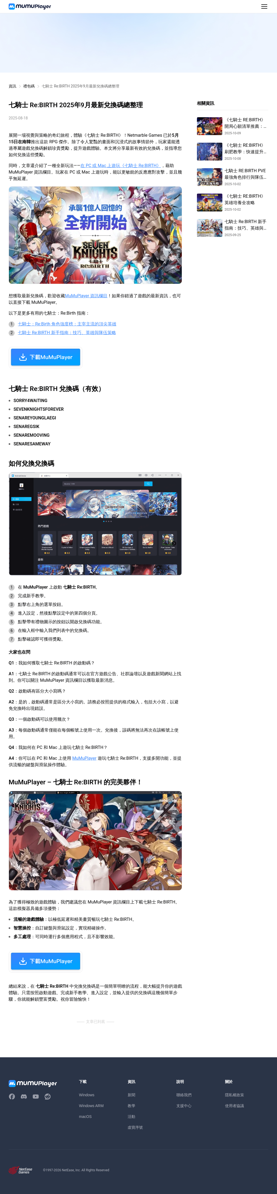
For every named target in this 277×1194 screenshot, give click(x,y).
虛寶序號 (135, 1127)
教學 (131, 1106)
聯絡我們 (184, 1095)
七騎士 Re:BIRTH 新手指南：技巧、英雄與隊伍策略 (67, 332)
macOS (85, 1116)
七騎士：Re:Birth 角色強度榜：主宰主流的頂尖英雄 (67, 324)
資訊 (12, 86)
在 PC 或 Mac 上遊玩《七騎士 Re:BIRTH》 (120, 165)
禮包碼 (29, 86)
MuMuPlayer (84, 758)
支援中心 (184, 1106)
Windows (86, 1095)
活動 (131, 1116)
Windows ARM (91, 1106)
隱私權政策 (234, 1095)
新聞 (131, 1095)
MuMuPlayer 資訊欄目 (86, 295)
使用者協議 (234, 1106)
